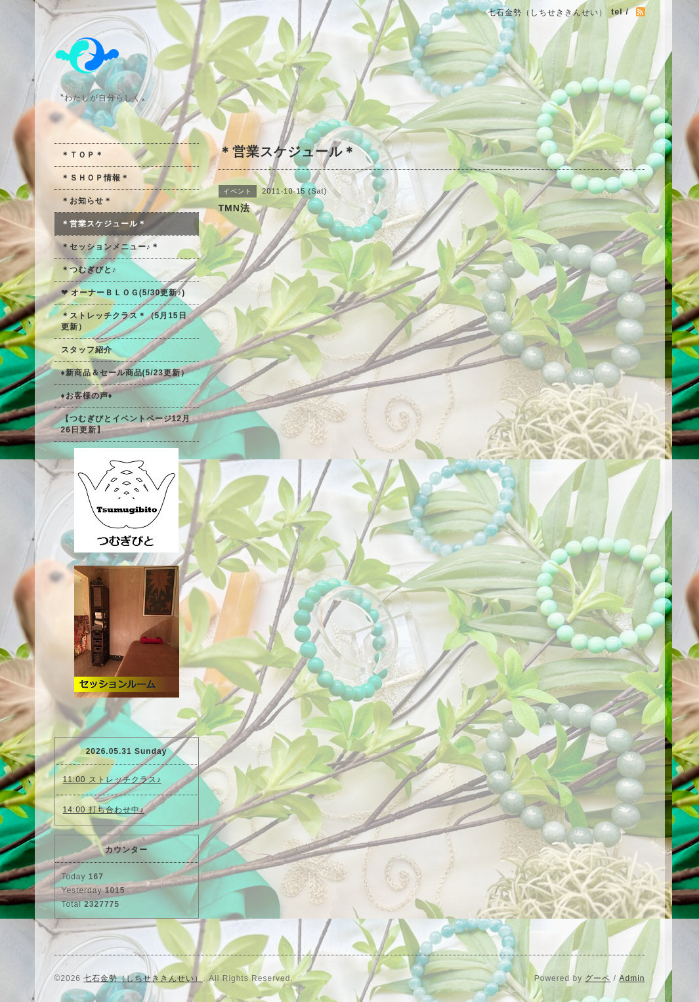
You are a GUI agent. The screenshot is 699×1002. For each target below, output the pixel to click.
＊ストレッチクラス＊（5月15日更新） (124, 321)
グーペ (597, 978)
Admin (632, 978)
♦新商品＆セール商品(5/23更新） (125, 372)
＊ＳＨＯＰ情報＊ (95, 177)
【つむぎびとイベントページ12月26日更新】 (125, 424)
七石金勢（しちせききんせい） (143, 978)
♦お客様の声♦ (87, 395)
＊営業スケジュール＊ (103, 223)
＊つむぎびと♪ (89, 269)
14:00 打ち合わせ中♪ (103, 809)
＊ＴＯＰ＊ (82, 154)
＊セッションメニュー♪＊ (110, 246)
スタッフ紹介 (86, 349)
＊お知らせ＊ (86, 200)
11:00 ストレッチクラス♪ (112, 779)
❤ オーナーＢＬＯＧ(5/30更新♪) (123, 292)
